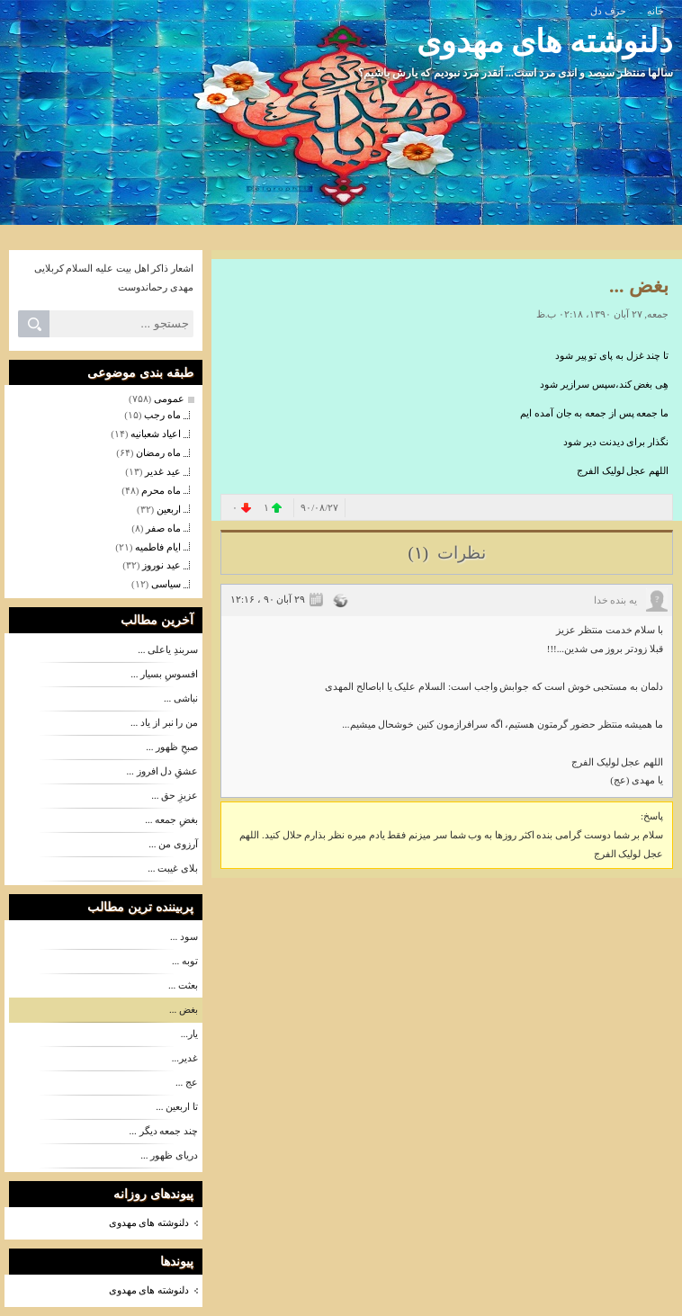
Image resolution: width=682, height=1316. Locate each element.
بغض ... (183, 1009)
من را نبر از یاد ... (164, 722)
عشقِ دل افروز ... (163, 770)
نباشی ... (181, 698)
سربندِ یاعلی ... (168, 649)
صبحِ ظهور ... (172, 746)
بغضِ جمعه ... (171, 819)
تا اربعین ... (177, 1106)
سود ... (184, 936)
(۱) (420, 552)
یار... (189, 1033)
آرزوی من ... (173, 843)
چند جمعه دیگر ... (164, 1130)
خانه (655, 10)
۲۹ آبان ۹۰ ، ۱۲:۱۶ (267, 599)
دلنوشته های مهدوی (545, 41)
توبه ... (185, 960)
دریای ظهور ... (169, 1155)
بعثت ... (183, 985)
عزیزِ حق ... (174, 795)
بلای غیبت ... (173, 868)
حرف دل (608, 10)
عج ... (186, 1082)
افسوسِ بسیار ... (164, 673)
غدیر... (185, 1057)
